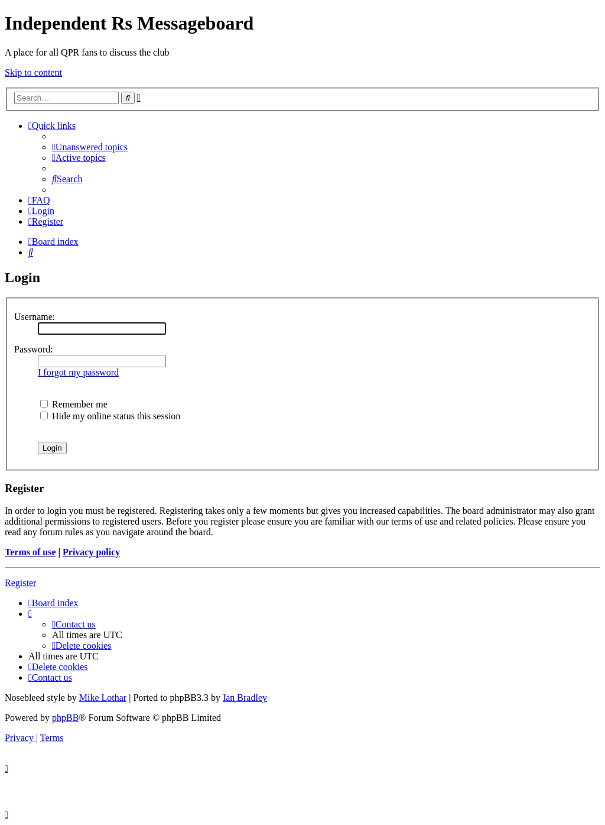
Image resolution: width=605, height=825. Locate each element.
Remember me (74, 404)
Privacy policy (91, 552)
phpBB (65, 718)
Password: (33, 349)
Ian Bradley (245, 698)
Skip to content (33, 72)
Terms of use (30, 552)
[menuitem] (90, 147)
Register (20, 583)
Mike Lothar (102, 698)
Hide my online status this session (110, 416)
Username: (34, 317)
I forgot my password (78, 372)
